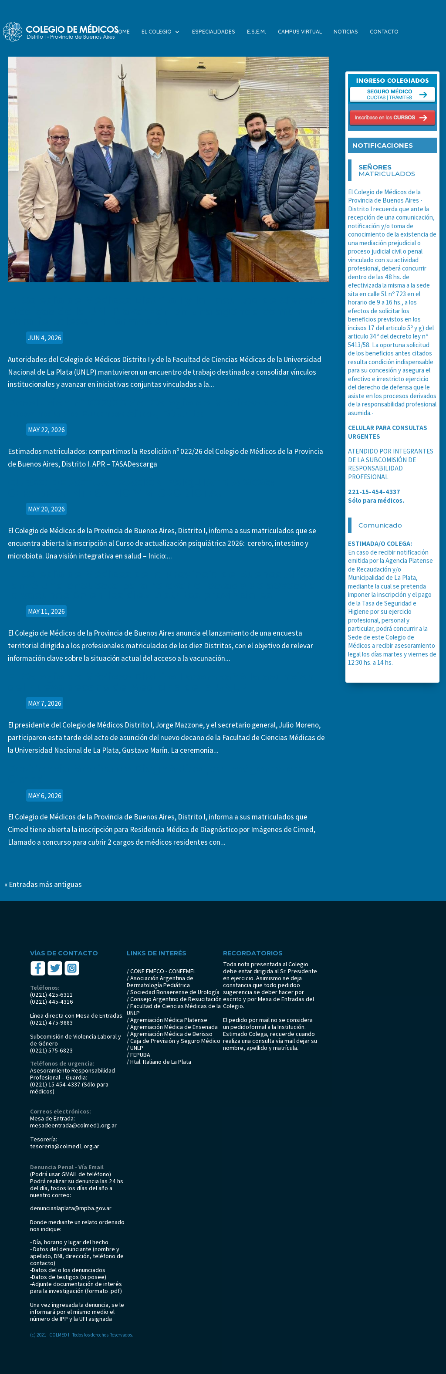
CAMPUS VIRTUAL (300, 32)
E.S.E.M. (256, 32)
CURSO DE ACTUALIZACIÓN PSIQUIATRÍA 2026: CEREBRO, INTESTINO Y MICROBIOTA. (141, 487)
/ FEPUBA (138, 1055)
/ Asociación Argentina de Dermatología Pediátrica (160, 981)
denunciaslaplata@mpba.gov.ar (71, 1208)
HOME (122, 32)
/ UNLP (135, 1048)
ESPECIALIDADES (213, 32)
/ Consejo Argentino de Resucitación (174, 999)
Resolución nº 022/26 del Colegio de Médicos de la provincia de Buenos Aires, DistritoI (149, 408)
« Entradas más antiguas (43, 884)
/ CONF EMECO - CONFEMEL (161, 971)
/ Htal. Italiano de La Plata (159, 1062)
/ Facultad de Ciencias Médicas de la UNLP (174, 1009)
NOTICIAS (346, 32)
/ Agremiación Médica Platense (167, 1020)
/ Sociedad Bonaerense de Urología (173, 992)
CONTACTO (384, 32)
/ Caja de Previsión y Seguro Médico (173, 1041)
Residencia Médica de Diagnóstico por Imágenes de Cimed (154, 773)
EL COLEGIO (157, 32)
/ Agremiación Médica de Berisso (170, 1034)
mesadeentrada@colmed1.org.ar (73, 1125)
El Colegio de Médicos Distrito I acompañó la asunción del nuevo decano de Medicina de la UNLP (161, 682)
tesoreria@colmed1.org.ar (64, 1146)
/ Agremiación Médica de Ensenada (172, 1027)
